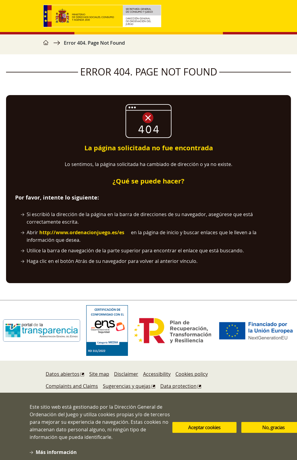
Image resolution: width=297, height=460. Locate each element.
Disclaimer (126, 374)
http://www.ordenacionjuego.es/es (81, 232)
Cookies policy (191, 374)
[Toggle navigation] (248, 16)
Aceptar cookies (204, 433)
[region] (148, 46)
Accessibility (157, 374)
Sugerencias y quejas (127, 386)
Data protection (178, 386)
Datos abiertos (63, 374)
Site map (99, 374)
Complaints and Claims (72, 386)
